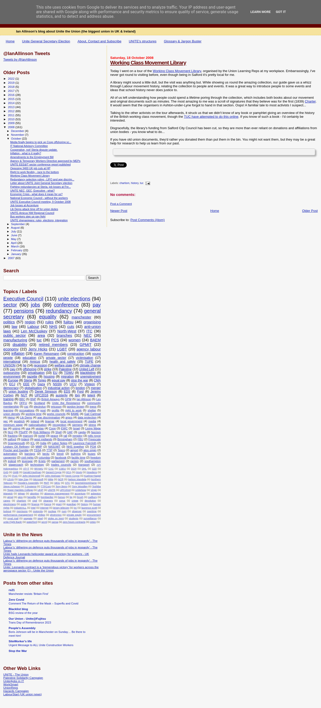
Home (10, 41)
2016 (11, 94)
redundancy (59, 311)
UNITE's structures (142, 41)
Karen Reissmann (46, 354)
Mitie (50, 479)
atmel (10, 497)
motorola (38, 511)
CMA (97, 380)
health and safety (62, 361)
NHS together (75, 446)
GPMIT (85, 345)
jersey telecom (61, 507)
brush (80, 497)
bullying (76, 453)
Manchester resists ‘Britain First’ (29, 593)
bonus (61, 497)
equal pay (59, 380)
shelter (92, 410)
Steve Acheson (11, 486)
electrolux (40, 406)
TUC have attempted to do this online (211, 117)
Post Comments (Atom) (147, 220)
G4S (5, 472)
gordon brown (76, 406)
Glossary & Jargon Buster (182, 41)
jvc (75, 507)
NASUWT (54, 446)
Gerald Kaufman (32, 472)
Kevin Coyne (72, 475)
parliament (58, 461)
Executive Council (23, 298)
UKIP (40, 489)
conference (66, 305)
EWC (64, 428)
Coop (52, 428)
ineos (93, 406)
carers (6, 500)
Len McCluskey (34, 331)
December (18, 130)
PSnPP (23, 432)
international (11, 361)
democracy (11, 388)
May (14, 239)
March (15, 246)
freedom (95, 457)
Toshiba (96, 486)
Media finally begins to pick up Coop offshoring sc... (40, 142)
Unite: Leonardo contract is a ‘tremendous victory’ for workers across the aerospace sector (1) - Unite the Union (51, 568)
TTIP (49, 450)
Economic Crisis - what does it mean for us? (36, 194)
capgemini (9, 457)
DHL (84, 468)
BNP (33, 399)
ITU (5, 475)
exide (24, 504)
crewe (75, 500)
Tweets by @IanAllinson (20, 59)
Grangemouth (16, 443)
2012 (11, 111)
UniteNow (80, 489)
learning (8, 410)
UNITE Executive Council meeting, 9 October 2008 (40, 201)
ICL (32, 443)
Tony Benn (61, 486)
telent (91, 395)
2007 (11, 258)
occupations (26, 410)
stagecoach (16, 464)
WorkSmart (10, 684)
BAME (75, 413)
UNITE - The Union (15, 674)
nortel (41, 435)
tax (5, 428)
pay (97, 305)
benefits (31, 497)
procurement (94, 514)
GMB (16, 472)
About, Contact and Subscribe (99, 41)
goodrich (19, 421)
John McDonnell (31, 475)
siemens (77, 424)
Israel (76, 428)
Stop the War (18, 650)
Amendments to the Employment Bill (32, 157)
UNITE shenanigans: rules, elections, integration (39, 220)
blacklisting (87, 373)
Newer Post (118, 211)
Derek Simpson (46, 391)
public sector (14, 335)
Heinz (11, 417)
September (18, 224)
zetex (93, 521)
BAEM (95, 340)
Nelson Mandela (77, 479)
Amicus (35, 361)
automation (10, 453)
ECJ (12, 384)
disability (19, 345)
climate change (90, 365)
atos (20, 497)
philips (41, 514)
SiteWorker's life (20, 641)
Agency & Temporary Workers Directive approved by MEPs (45, 160)
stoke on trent (56, 518)
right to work (73, 410)
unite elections (74, 298)
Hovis (79, 472)
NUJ (10, 432)
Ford (80, 391)
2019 (11, 82)
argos (68, 417)
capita (82, 432)
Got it (281, 12)
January (16, 254)
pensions (24, 311)
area (41, 335)
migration (67, 376)
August (16, 227)
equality (47, 316)
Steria (28, 380)
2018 (11, 86)
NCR (60, 479)
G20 (94, 468)
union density (11, 413)
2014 (11, 103)
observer (77, 511)
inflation (17, 353)
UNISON (9, 365)
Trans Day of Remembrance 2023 (30, 622)
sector (10, 305)
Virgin (94, 489)
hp (24, 365)
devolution (90, 500)
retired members (53, 345)
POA (93, 446)
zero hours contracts (74, 521)
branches (64, 335)
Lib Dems (26, 417)
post (43, 410)
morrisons (22, 511)
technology (37, 464)
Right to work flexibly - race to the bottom (34, 172)
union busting (18, 391)
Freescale (94, 439)
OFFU (23, 402)
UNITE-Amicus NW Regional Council (32, 212)
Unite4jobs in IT (13, 681)
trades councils (61, 464)
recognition (59, 424)
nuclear (52, 511)
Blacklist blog (18, 609)
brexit (60, 453)
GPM (68, 399)
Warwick (8, 493)
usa (28, 428)
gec (5, 421)
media (92, 421)
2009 (11, 123)
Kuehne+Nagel (92, 475)
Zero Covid (16, 599)
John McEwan (53, 475)
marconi (28, 435)
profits (55, 410)
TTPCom (46, 486)
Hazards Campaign (16, 691)
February (17, 250)
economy (11, 349)
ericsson (56, 406)
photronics (56, 514)
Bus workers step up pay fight (27, 216)
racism (74, 461)
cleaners (48, 500)
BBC (22, 399)
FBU (80, 439)
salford (12, 439)
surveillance (90, 518)
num (64, 511)
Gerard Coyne (53, 472)
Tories (42, 380)
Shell (58, 432)
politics (9, 322)
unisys (16, 428)
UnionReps (10, 687)
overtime (92, 511)
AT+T (26, 468)
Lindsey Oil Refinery (16, 446)
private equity (74, 514)
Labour (33, 327)
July (14, 231)
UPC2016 (42, 395)
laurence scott (89, 507)
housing (49, 376)
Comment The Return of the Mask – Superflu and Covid (43, 603)
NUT (24, 395)
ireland (35, 421)
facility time (78, 457)
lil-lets (41, 461)
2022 (11, 78)
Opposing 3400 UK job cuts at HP (30, 168)
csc (26, 406)
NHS (53, 327)
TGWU (69, 373)
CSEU (62, 468)
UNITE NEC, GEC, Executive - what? (32, 190)
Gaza (41, 384)
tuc (141, 183)
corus (62, 500)
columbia (44, 457)
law (14, 327)
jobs (35, 305)
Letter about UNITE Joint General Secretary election (41, 182)
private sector (56, 358)
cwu (12, 369)
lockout (7, 511)
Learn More (260, 12)
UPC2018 (65, 489)
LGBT (62, 349)
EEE (26, 384)
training (8, 399)
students (73, 518)
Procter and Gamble (16, 450)
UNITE (51, 489)
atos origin (90, 450)
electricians (9, 504)
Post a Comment (121, 203)
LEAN (10, 479)
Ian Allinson (83, 399)
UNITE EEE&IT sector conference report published (40, 164)
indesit (12, 461)
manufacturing (15, 340)
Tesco (61, 450)
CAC (51, 468)
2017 (11, 90)
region (30, 322)
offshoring (30, 369)
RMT (46, 482)
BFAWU (38, 468)
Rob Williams (41, 432)
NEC (87, 335)
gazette (32, 376)
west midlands (43, 439)
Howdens (92, 472)
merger (96, 388)
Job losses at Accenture (24, 205)
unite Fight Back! (12, 521)
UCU (73, 384)
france (47, 504)
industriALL (20, 507)
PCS (55, 340)
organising (92, 322)
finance (35, 504)
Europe (13, 380)
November (18, 134)
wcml (44, 521)
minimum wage (13, 424)
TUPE (89, 361)
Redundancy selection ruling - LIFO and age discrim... (42, 179)
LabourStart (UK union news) (22, 694)
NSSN (57, 384)
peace (54, 435)
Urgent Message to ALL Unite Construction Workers (41, 645)
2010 (11, 119)
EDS (67, 391)
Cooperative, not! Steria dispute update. (33, 149)
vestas (40, 428)
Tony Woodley (80, 486)
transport (84, 464)
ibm (77, 395)
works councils (56, 413)
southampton (93, 461)
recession (40, 365)
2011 (11, 115)
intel (33, 507)
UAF (70, 432)
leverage (27, 461)
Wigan (21, 493)
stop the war (79, 380)
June (14, 235)
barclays (30, 453)
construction (75, 354)
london (80, 388)
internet (44, 507)
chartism (124, 183)
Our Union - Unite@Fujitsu (27, 618)
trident (25, 439)
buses (91, 453)
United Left (86, 369)
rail (65, 435)
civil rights (27, 457)
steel (40, 518)
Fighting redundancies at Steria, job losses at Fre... (40, 186)
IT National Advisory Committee (29, 145)
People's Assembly (28, 482)
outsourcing (11, 373)
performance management (18, 514)
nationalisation (38, 424)
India (43, 443)
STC (67, 482)
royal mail (13, 518)
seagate (28, 518)
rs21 (12, 590)
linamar (49, 421)
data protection (87, 417)
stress (92, 424)
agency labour (89, 349)
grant (59, 504)
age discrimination (48, 417)
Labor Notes (59, 443)
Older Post (310, 211)
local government (71, 421)
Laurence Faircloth (85, 443)
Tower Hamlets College (20, 489)
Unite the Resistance (66, 402)
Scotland (39, 402)
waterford (31, 521)
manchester (81, 317)
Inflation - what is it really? (25, 153)
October (16, 138)
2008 (11, 127)
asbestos (96, 493)
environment (12, 376)
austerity (62, 395)
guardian (71, 504)
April (14, 242)
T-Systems (31, 486)
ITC (89, 331)
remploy (77, 435)
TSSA (37, 450)
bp (71, 497)
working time (33, 413)
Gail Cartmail (92, 413)
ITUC (15, 475)
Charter (310, 101)
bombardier (47, 497)
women (75, 340)
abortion (34, 493)
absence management (56, 493)
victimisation (84, 358)
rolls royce (94, 435)
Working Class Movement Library (148, 62)
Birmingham (64, 439)
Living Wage (93, 428)
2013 (11, 107)
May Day (23, 479)
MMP (39, 446)
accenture (80, 493)
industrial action (59, 388)
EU (55, 373)
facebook (60, 457)
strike (48, 369)
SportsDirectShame (86, 482)
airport (74, 450)
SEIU (57, 482)
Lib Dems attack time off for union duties (34, 209)
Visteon (90, 384)
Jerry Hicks (37, 349)
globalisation (33, 388)
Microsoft (38, 479)
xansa (55, 521)
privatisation (36, 373)
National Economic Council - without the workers (39, 197)
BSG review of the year (23, 612)
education (29, 358)
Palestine (65, 369)
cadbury (92, 497)
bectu (45, 453)
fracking (13, 435)
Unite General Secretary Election (46, 41)
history (134, 183)
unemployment (90, 376)
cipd (35, 500)
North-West (66, 331)
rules (49, 322)
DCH (73, 468)
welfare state (63, 365)
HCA (68, 472)
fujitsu (68, 322)
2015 (11, 98)
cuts (70, 327)
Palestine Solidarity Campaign (23, 677)
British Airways (50, 399)
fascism (96, 432)
